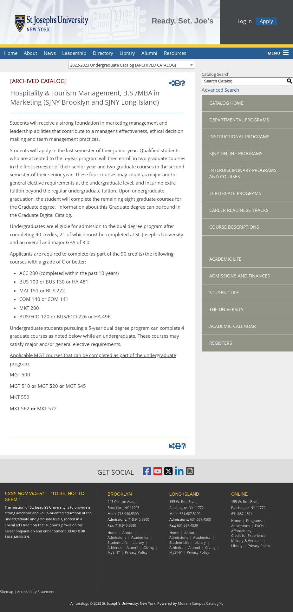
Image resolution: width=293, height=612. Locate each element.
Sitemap (6, 591)
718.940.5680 (125, 525)
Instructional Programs (239, 136)
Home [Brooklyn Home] (112, 532)
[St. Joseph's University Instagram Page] (190, 473)
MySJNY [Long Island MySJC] (175, 552)
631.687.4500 (200, 519)
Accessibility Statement (36, 591)
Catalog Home (226, 103)
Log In (245, 22)
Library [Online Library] (237, 545)
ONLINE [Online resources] (239, 494)
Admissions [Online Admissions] (240, 525)
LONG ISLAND (184, 494)
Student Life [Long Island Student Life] (179, 542)
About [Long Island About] (189, 532)
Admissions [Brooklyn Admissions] (116, 537)
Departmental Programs (239, 120)
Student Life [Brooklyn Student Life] (117, 542)
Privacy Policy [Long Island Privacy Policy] (198, 552)
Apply (266, 22)
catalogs (82, 603)
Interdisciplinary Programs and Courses (243, 173)
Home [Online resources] (236, 520)
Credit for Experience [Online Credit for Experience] (248, 535)
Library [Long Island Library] (200, 542)
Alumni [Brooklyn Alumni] (132, 547)
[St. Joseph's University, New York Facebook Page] (147, 473)
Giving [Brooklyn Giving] (148, 547)
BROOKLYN (119, 494)
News (50, 53)
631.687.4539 (187, 525)
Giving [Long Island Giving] (210, 547)
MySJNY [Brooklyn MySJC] (113, 552)
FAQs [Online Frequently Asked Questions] (259, 525)
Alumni (149, 53)
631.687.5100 (189, 513)
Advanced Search (220, 90)
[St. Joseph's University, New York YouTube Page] (157, 473)
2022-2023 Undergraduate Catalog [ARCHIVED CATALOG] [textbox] (123, 65)
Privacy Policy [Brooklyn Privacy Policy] (136, 552)
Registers (220, 343)
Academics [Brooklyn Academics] (140, 537)
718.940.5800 (138, 519)
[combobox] (131, 64)
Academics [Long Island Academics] (202, 537)
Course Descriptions (234, 227)
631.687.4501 (241, 513)
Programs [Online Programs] (254, 520)
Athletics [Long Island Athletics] (176, 547)
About (30, 53)
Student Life (224, 293)
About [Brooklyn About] (127, 532)
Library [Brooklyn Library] (138, 542)
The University (226, 309)
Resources (175, 53)
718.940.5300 (128, 513)
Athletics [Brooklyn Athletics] (114, 547)
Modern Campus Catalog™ (200, 603)
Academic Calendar (232, 326)
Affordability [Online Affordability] (241, 530)
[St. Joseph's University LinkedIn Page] (179, 473)
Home (10, 53)
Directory (103, 53)
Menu (274, 53)
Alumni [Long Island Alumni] (194, 547)
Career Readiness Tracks (239, 210)
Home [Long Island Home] (174, 532)
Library (127, 53)
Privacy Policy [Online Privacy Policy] (259, 545)
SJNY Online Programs (236, 153)
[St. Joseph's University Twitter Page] (168, 473)
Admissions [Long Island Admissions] (178, 537)
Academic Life (225, 259)
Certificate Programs (235, 193)
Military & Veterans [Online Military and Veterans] (246, 540)
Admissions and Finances (239, 276)
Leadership (74, 53)
